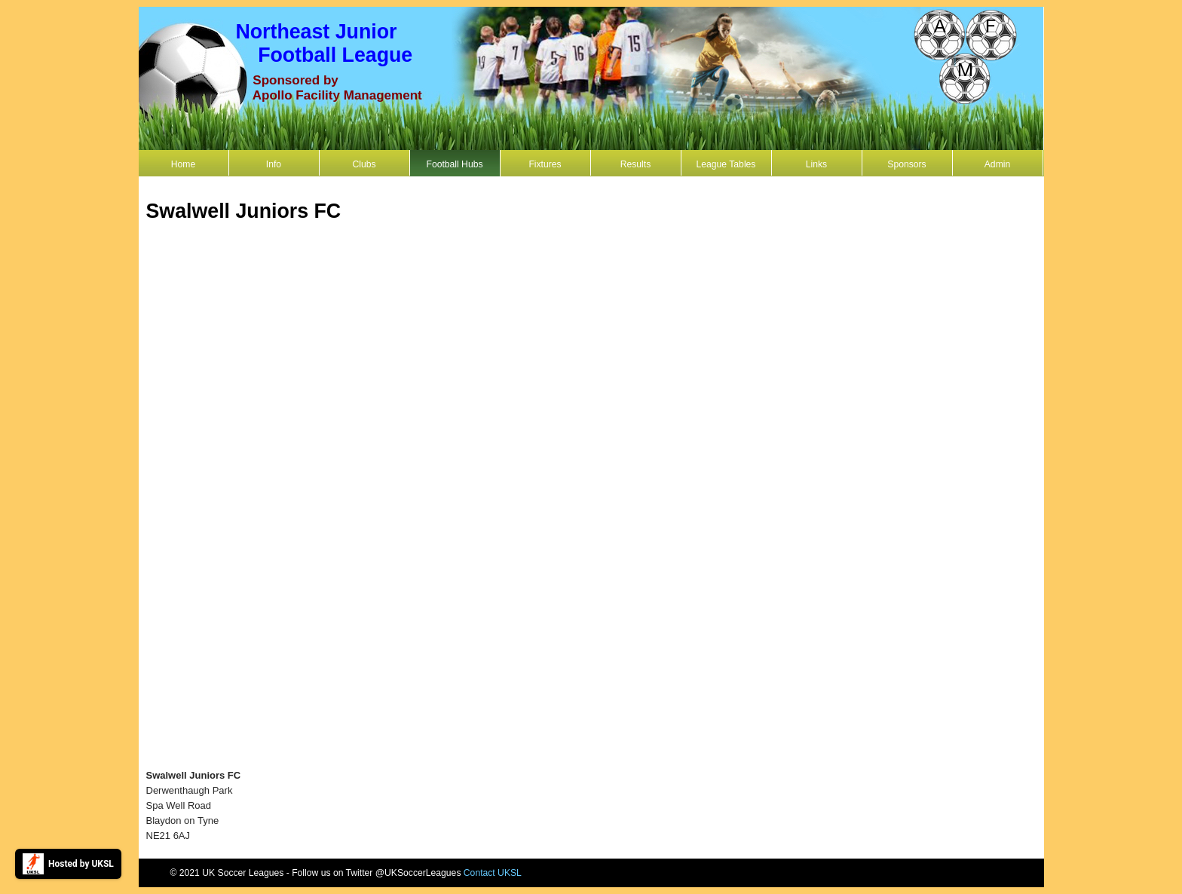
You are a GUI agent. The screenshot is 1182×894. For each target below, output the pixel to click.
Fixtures (544, 164)
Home (183, 164)
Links (816, 164)
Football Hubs (454, 164)
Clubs (363, 164)
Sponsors (906, 164)
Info (273, 164)
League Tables (726, 164)
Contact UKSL (493, 873)
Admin (997, 164)
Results (635, 164)
